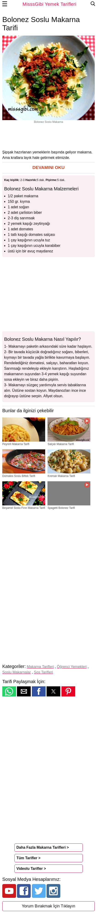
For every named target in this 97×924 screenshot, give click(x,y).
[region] (48, 136)
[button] (48, 168)
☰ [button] (5, 4)
